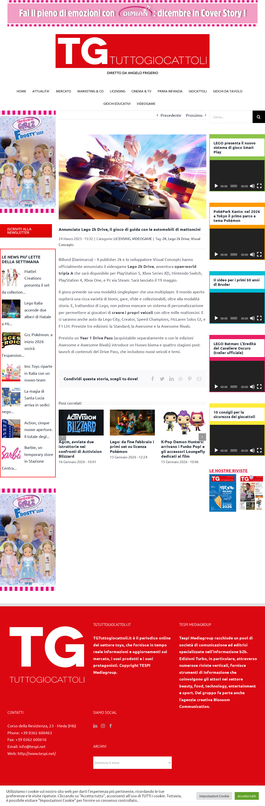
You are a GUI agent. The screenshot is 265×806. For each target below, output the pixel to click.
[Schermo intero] (259, 186)
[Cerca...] (231, 117)
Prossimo (194, 115)
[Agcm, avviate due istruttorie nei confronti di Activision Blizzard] (81, 421)
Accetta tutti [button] (247, 796)
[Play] (216, 186)
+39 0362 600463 (36, 732)
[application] (237, 175)
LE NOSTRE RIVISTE (228, 470)
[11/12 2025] (251, 477)
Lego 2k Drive (178, 238)
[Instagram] (103, 726)
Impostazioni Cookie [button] (214, 796)
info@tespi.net (32, 746)
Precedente (171, 115)
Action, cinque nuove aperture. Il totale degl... (38, 429)
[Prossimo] (202, 437)
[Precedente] (62, 437)
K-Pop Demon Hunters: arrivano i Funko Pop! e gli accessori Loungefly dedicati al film (183, 449)
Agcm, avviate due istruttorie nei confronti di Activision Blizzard (80, 449)
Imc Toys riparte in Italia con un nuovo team (38, 373)
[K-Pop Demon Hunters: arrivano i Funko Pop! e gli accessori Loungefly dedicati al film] (183, 421)
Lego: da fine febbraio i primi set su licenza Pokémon (132, 446)
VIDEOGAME (142, 238)
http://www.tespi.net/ (37, 753)
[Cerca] (259, 117)
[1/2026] (222, 477)
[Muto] (252, 186)
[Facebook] (111, 726)
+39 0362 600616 (30, 739)
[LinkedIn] (95, 726)
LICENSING (122, 238)
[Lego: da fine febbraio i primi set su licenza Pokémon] (132, 421)
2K (164, 238)
